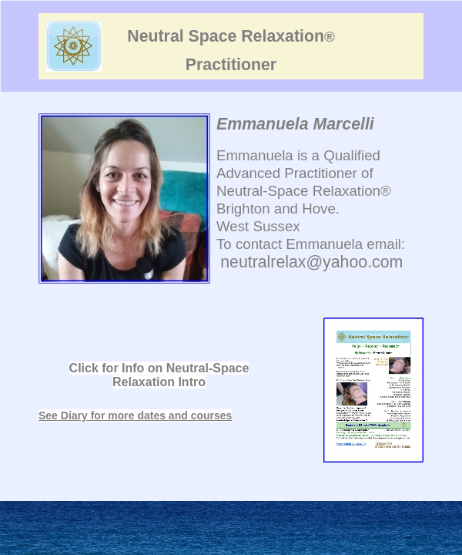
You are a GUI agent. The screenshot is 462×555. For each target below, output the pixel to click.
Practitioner (231, 65)
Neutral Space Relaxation (230, 36)
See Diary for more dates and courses (135, 415)
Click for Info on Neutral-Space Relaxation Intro (159, 375)
